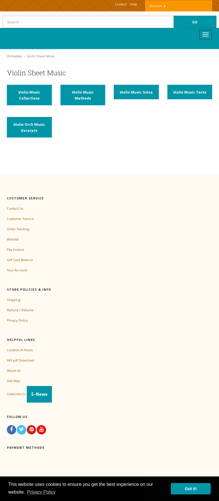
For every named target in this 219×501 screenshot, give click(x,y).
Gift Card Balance (20, 259)
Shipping (13, 299)
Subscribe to (29, 394)
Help (133, 4)
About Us (14, 370)
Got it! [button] (191, 488)
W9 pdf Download (20, 360)
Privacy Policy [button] (41, 492)
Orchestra (14, 56)
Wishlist (13, 239)
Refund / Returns (20, 310)
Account (157, 6)
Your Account (17, 270)
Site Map (13, 380)
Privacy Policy (17, 320)
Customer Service (20, 218)
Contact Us (15, 208)
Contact (121, 4)
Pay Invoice (15, 249)
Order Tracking (18, 229)
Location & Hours (20, 350)
